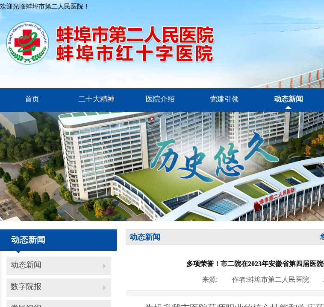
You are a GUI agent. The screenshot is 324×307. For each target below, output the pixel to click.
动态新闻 (26, 265)
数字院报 (26, 286)
